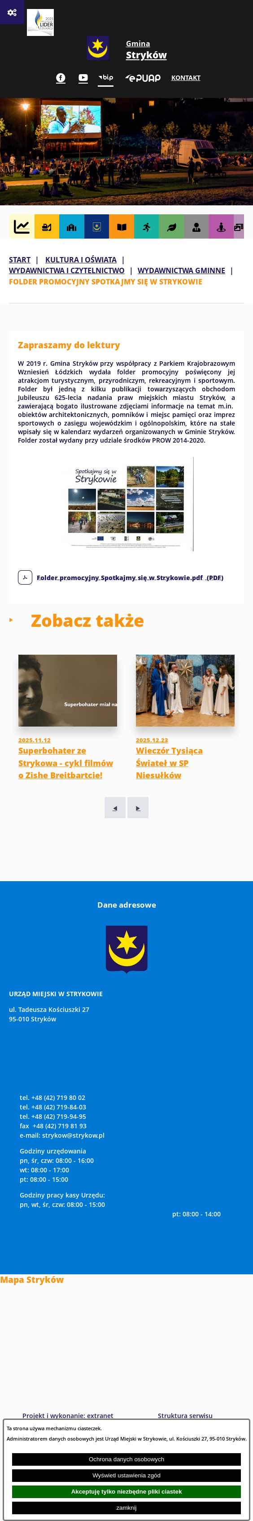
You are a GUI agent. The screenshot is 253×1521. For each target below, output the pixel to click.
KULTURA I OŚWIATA (81, 260)
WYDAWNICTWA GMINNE (181, 270)
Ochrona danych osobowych (126, 1459)
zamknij (126, 1507)
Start (20, 260)
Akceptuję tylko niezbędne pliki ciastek (126, 1491)
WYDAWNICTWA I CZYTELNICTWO (67, 270)
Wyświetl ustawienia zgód (126, 1475)
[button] (126, 548)
